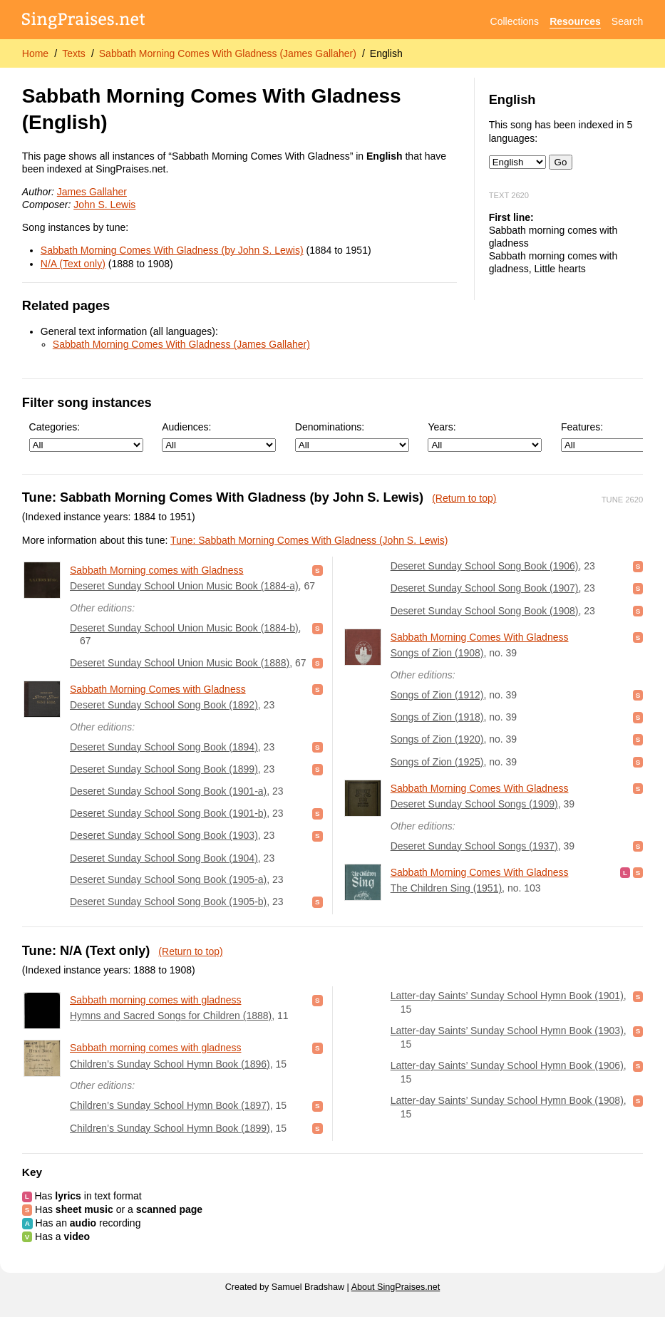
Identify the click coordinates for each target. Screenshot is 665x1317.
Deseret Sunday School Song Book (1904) (164, 858)
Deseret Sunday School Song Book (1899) (164, 769)
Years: (485, 436)
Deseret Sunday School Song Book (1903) (164, 835)
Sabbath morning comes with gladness (155, 1000)
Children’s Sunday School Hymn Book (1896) (170, 1064)
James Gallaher (92, 191)
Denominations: (352, 436)
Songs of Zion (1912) (437, 695)
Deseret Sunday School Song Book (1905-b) (168, 901)
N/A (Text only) (73, 263)
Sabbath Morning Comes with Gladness (158, 689)
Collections (514, 21)
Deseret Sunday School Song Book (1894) (164, 747)
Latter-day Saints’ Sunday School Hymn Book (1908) (507, 1100)
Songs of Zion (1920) (437, 739)
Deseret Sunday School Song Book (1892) (164, 705)
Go (561, 162)
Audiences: (219, 436)
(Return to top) (464, 498)
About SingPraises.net (395, 1287)
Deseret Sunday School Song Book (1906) (485, 566)
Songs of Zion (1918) (437, 717)
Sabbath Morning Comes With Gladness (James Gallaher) (227, 53)
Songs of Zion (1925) (437, 762)
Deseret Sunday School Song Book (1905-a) (168, 879)
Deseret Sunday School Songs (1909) (474, 804)
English (386, 53)
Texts (74, 53)
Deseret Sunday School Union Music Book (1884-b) (184, 628)
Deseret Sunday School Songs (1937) (474, 846)
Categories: (86, 436)
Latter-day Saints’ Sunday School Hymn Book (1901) (507, 995)
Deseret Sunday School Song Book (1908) (485, 610)
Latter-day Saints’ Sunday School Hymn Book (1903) (507, 1030)
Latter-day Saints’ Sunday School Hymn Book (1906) (507, 1065)
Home (35, 53)
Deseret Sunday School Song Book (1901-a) (168, 791)
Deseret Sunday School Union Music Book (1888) (179, 662)
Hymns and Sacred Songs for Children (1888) (171, 1015)
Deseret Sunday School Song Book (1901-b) (168, 813)
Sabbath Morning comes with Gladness (157, 570)
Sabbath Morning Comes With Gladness (480, 637)
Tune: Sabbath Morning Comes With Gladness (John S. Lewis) (309, 540)
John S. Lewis (104, 204)
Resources (575, 21)
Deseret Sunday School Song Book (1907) (485, 588)
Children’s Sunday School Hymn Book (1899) (170, 1128)
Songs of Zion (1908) (437, 652)
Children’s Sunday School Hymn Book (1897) (170, 1105)
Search (627, 21)
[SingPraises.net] (83, 21)
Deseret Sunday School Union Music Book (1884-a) (184, 586)
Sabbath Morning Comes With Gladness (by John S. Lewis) (172, 250)
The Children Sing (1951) (446, 888)
